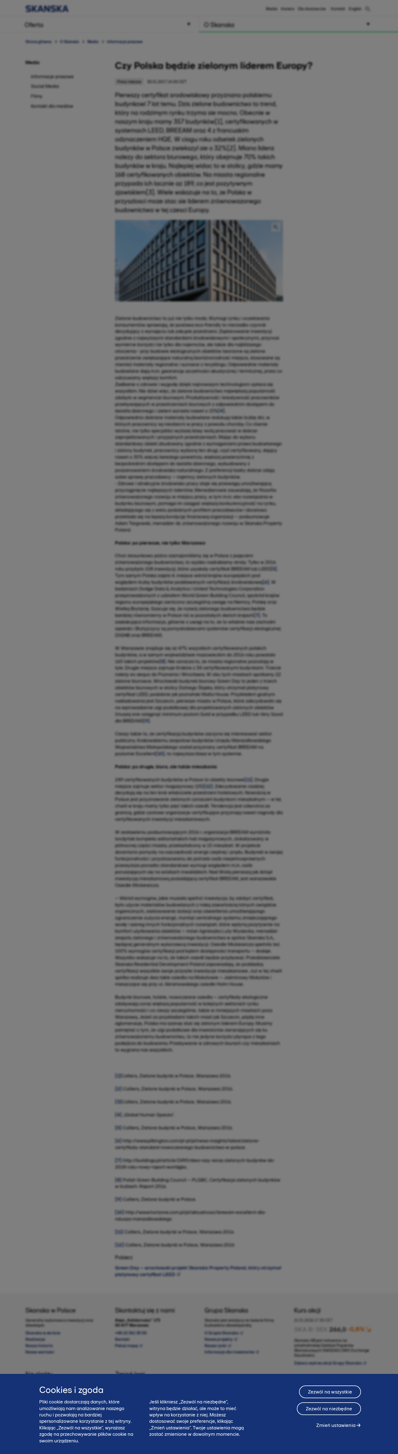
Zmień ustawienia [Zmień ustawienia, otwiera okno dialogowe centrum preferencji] (335, 1427)
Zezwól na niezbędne (329, 1411)
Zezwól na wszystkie (330, 1394)
